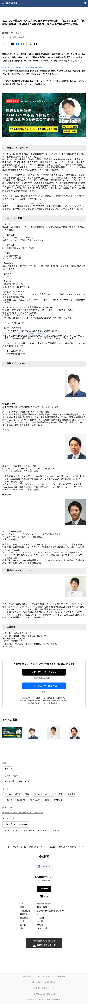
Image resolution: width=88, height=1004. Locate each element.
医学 (61, 794)
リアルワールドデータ (44, 794)
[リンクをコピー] (35, 44)
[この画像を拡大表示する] (12, 732)
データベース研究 (12, 794)
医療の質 (8, 800)
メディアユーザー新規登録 (44, 686)
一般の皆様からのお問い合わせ (44, 994)
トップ (6, 847)
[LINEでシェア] (22, 44)
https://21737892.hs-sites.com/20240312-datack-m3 (22, 67)
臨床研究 (21, 800)
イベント (8, 769)
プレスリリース (19, 847)
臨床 (47, 800)
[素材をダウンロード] (30, 44)
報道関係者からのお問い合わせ (44, 982)
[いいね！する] (4, 44)
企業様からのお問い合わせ (44, 988)
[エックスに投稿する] (12, 44)
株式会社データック (37, 847)
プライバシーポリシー (44, 976)
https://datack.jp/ (17, 646)
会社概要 (26, 976)
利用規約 (61, 976)
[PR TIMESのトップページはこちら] (11, 3)
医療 (27, 794)
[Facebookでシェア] (17, 44)
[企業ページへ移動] (44, 868)
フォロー (44, 889)
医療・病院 (24, 781)
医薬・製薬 (9, 781)
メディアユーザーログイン (44, 672)
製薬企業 (71, 794)
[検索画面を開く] (85, 3)
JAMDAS (58, 800)
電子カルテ (35, 800)
